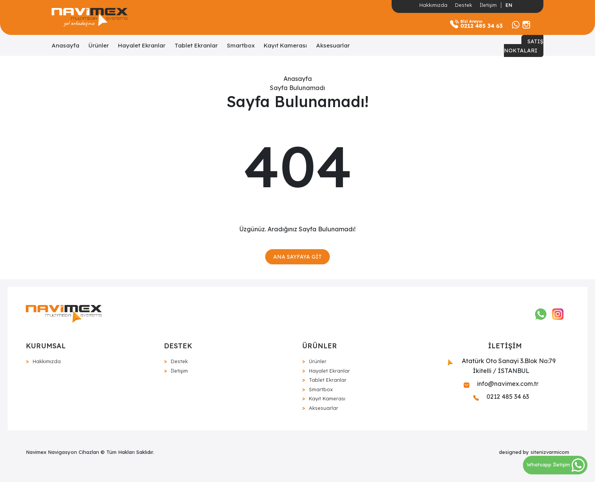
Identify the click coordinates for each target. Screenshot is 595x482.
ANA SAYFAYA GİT (297, 256)
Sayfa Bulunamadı (297, 88)
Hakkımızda (433, 5)
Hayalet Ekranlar (141, 45)
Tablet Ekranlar (196, 45)
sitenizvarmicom (549, 452)
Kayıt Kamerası (285, 45)
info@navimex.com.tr (501, 383)
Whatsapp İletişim (556, 464)
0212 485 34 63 (501, 396)
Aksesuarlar (333, 45)
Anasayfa (65, 45)
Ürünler (98, 45)
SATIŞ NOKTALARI (523, 46)
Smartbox (241, 45)
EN (508, 5)
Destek (463, 5)
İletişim (488, 5)
